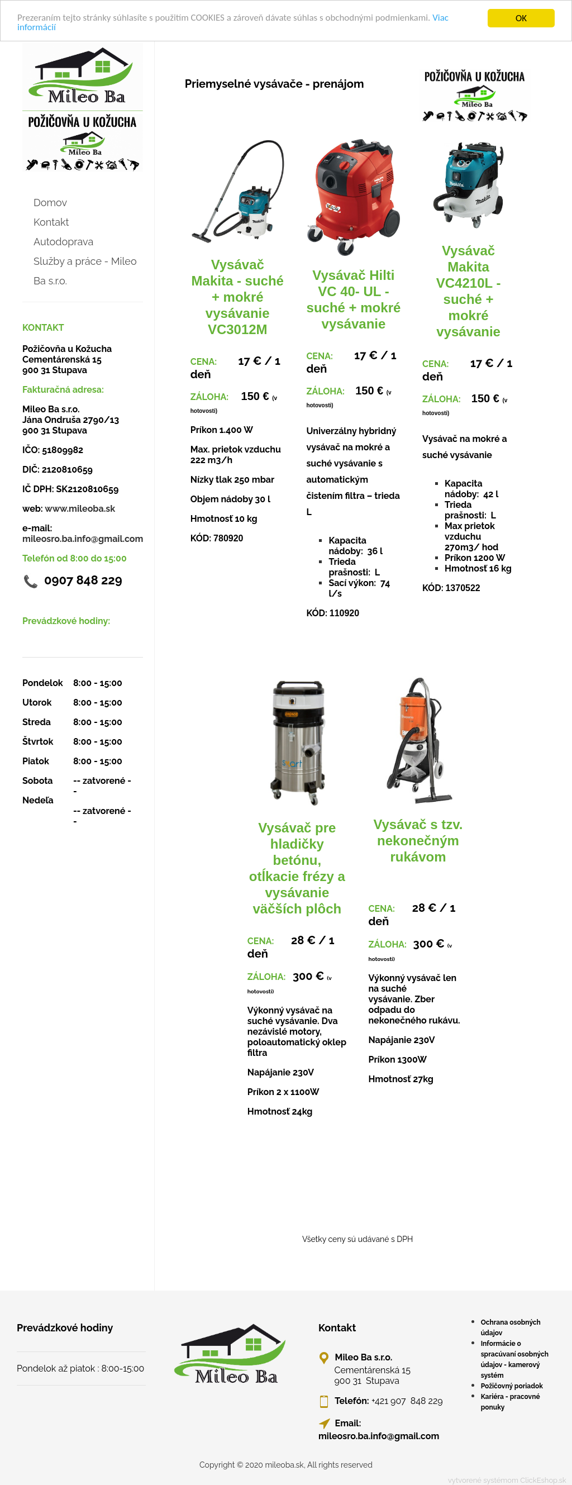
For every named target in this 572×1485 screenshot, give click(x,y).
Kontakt (51, 221)
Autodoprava (63, 241)
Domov (50, 202)
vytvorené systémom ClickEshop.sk (507, 1480)
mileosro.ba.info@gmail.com (82, 538)
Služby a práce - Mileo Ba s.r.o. (85, 270)
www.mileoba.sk (80, 508)
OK (521, 17)
